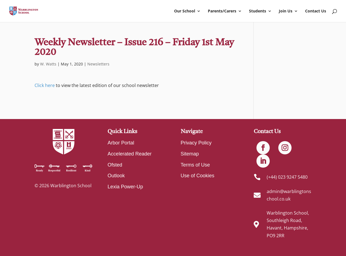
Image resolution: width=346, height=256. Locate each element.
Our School (184, 11)
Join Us (285, 11)
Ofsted (115, 165)
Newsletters (98, 64)
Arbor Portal (121, 143)
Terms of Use (195, 165)
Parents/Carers (222, 11)
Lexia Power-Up (125, 186)
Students (257, 11)
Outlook (116, 175)
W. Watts (48, 64)
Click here (45, 85)
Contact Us (315, 11)
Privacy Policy (196, 143)
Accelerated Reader (129, 154)
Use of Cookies (197, 175)
